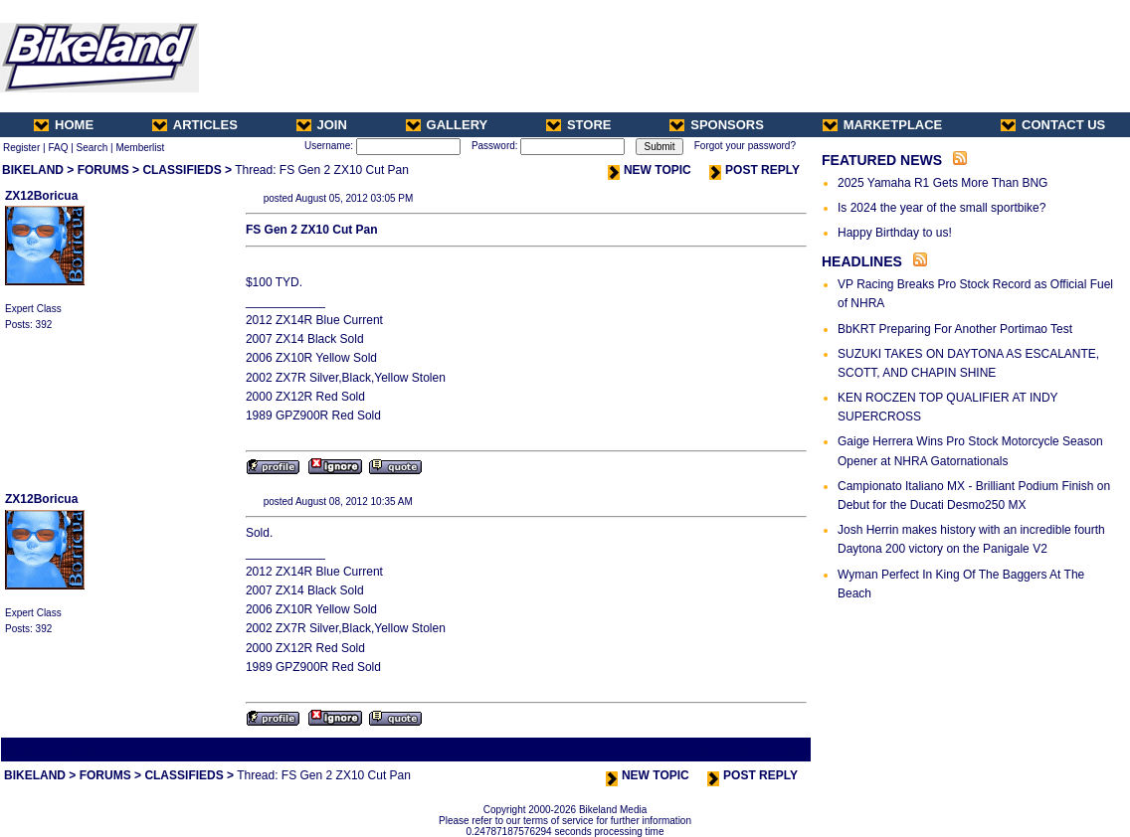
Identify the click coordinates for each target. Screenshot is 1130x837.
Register (21, 147)
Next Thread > (774, 749)
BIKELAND (33, 170)
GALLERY (447, 124)
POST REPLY (754, 170)
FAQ (58, 147)
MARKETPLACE (883, 124)
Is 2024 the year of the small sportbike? (941, 208)
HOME (64, 124)
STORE (579, 124)
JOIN (321, 124)
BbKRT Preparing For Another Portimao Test (955, 329)
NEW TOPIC (649, 170)
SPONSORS (716, 124)
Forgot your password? (745, 145)
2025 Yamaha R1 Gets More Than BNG (942, 183)
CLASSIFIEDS (181, 170)
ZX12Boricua (41, 196)
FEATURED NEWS (882, 160)
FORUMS (103, 170)
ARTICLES (195, 124)
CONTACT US (1053, 124)
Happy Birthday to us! (895, 233)
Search (92, 147)
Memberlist (139, 147)
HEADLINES (862, 261)
